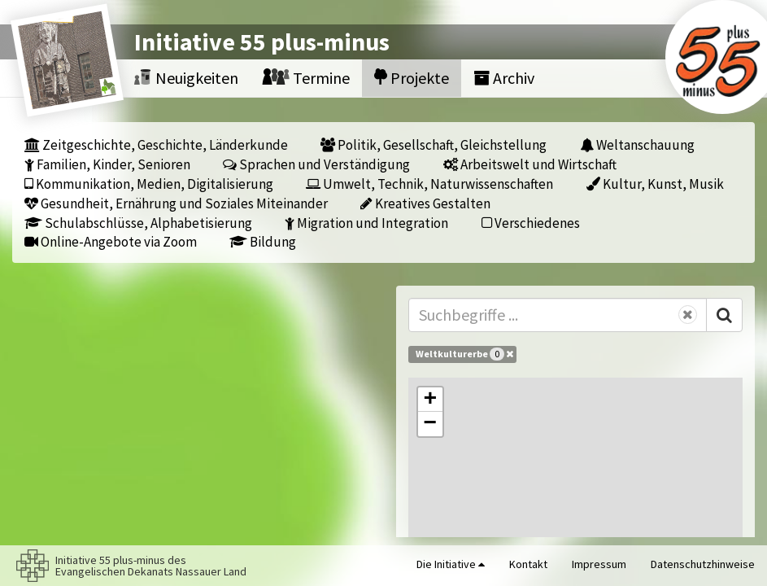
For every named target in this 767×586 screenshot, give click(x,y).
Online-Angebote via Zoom (110, 241)
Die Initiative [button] (450, 564)
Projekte (411, 78)
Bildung (262, 241)
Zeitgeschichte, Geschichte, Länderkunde (156, 144)
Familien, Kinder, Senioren (107, 164)
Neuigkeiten (186, 78)
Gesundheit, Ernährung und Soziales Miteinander (176, 203)
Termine (306, 78)
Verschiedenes (531, 222)
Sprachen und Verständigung (316, 164)
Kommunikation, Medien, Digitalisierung (148, 183)
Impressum (599, 564)
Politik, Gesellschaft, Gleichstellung (433, 144)
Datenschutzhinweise (703, 564)
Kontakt (528, 564)
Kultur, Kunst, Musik (655, 183)
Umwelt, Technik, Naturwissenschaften (429, 183)
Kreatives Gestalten (425, 203)
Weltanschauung (637, 144)
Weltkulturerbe (464, 354)
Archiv (503, 78)
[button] (430, 399)
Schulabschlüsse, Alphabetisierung (138, 222)
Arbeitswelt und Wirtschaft (530, 164)
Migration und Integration (366, 222)
